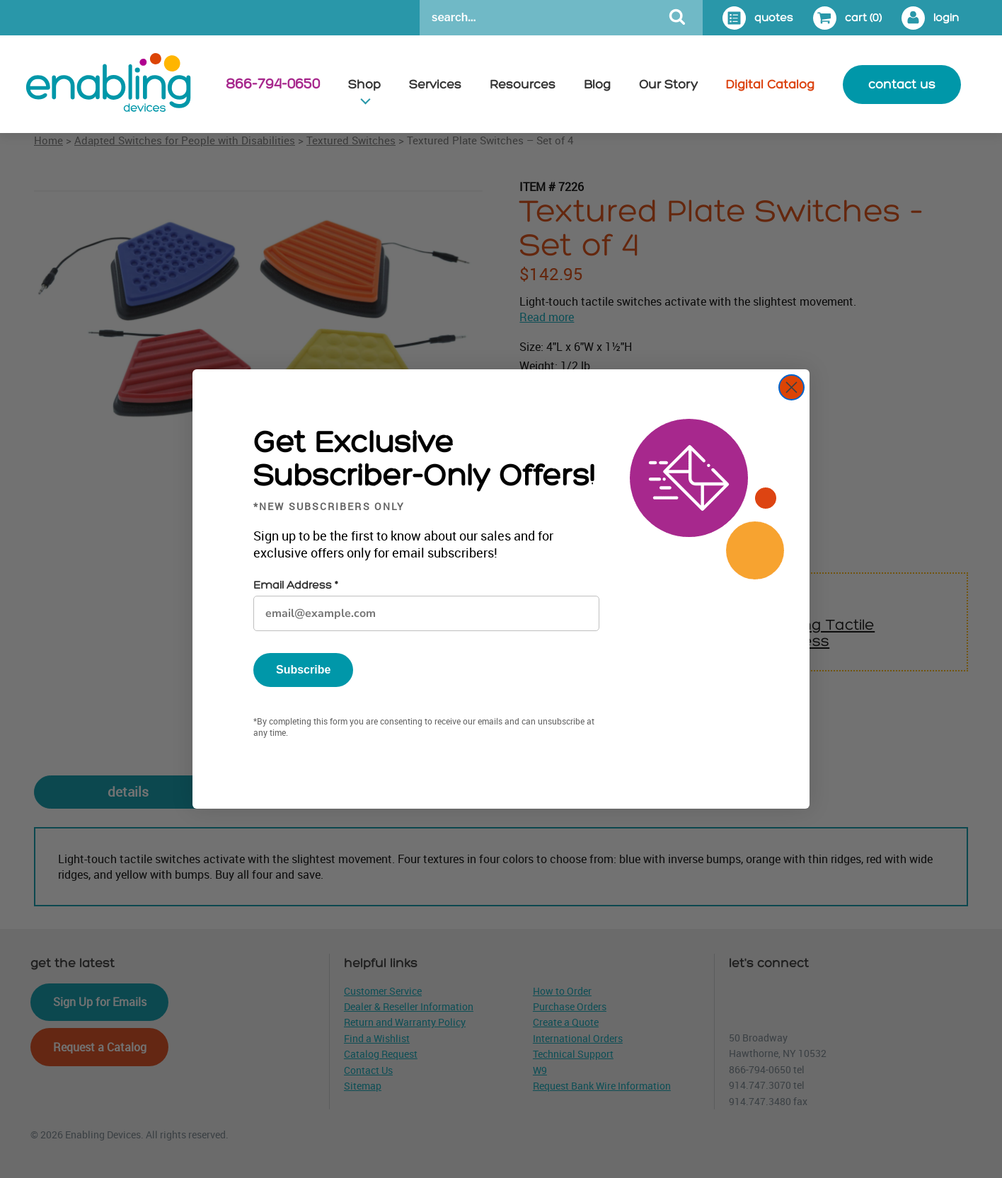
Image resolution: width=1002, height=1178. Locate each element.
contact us (901, 84)
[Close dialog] (791, 387)
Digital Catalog (770, 84)
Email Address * (295, 585)
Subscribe (303, 670)
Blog (597, 84)
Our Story (668, 84)
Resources (522, 84)
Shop (364, 84)
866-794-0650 (273, 84)
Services (435, 84)
